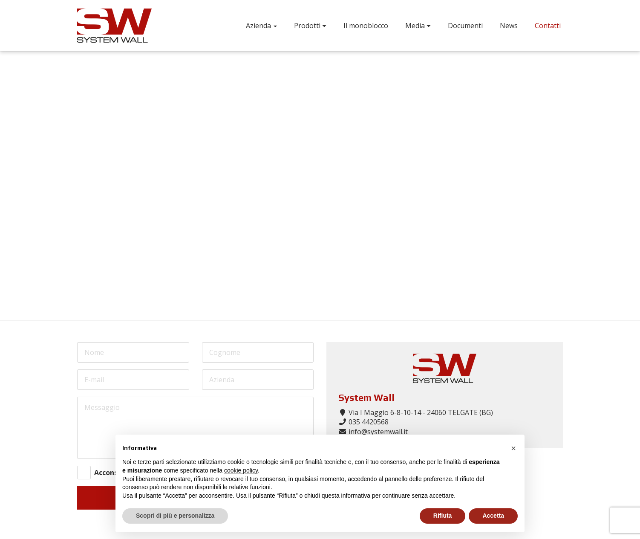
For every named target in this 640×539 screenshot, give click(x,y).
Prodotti (310, 25)
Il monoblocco (365, 25)
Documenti (465, 25)
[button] (513, 448)
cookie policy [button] (241, 470)
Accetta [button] (493, 515)
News (509, 25)
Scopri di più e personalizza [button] (175, 515)
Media (418, 25)
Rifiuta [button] (442, 515)
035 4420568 (369, 422)
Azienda (261, 25)
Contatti (548, 25)
